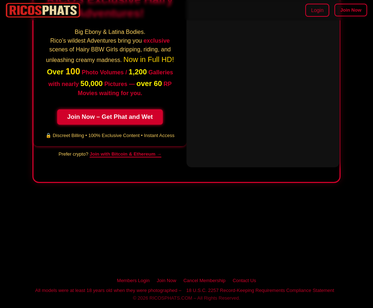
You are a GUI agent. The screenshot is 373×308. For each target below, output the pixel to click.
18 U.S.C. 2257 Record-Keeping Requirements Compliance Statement (260, 290)
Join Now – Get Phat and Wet (110, 116)
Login (317, 10)
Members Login (133, 280)
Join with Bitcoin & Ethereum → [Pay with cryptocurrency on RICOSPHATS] (125, 154)
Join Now (350, 10)
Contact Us (244, 280)
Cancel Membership (204, 280)
